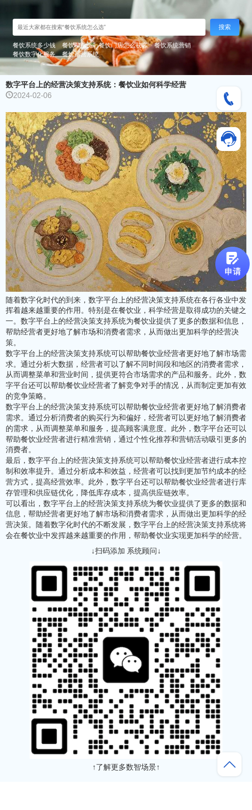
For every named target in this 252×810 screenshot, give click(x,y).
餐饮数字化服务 (34, 54)
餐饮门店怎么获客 (123, 45)
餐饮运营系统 (80, 54)
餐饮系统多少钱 (34, 45)
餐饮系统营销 (172, 45)
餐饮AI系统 (77, 45)
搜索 (225, 26)
